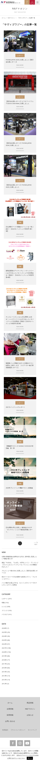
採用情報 (10, 715)
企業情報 (10, 709)
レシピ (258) (6, 606)
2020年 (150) (6, 652)
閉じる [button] (30, 758)
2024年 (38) (6, 636)
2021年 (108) (6, 648)
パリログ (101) (7, 614)
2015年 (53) (6, 672)
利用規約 (5, 730)
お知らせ (30, 715)
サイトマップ (32, 730)
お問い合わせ (10, 721)
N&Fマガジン (11, 18)
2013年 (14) (6, 680)
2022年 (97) (6, 644)
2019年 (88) (6, 656)
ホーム (4, 18)
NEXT (35, 544)
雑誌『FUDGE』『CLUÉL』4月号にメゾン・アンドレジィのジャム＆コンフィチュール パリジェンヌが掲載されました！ (20, 565)
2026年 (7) (5, 628)
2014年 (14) (6, 676)
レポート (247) (7, 599)
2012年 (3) (5, 684)
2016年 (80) (6, 668)
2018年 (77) (6, 660)
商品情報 (30, 703)
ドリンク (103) (7, 610)
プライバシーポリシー (18, 730)
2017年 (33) (6, 664)
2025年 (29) (6, 632)
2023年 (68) (6, 640)
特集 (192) (5, 603)
